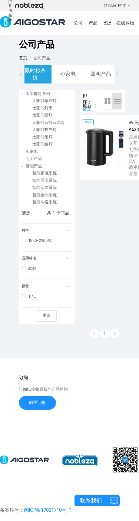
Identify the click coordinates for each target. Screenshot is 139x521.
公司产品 (42, 58)
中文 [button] (125, 5)
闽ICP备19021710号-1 (47, 510)
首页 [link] (23, 58)
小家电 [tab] (68, 74)
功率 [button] (45, 230)
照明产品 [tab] (100, 74)
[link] (42, 58)
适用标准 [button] (45, 258)
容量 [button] (45, 286)
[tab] (46, 230)
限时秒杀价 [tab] (35, 74)
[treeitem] (47, 119)
